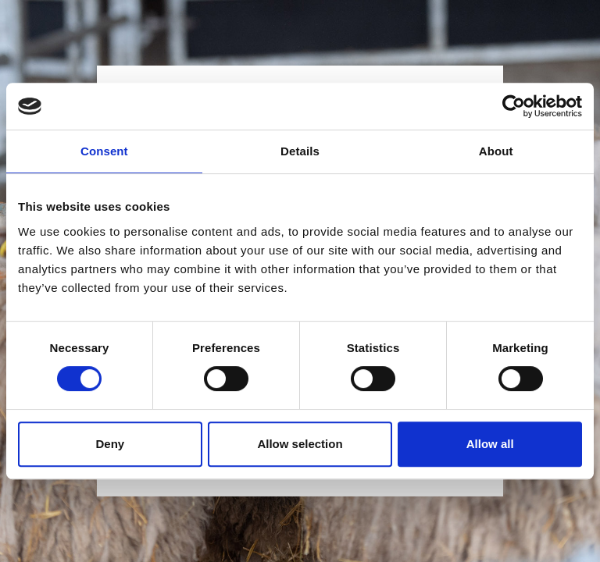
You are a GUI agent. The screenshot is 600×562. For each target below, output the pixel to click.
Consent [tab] (104, 151)
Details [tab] (300, 151)
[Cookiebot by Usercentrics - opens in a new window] (513, 106)
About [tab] (496, 151)
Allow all (490, 443)
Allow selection (299, 443)
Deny (109, 443)
